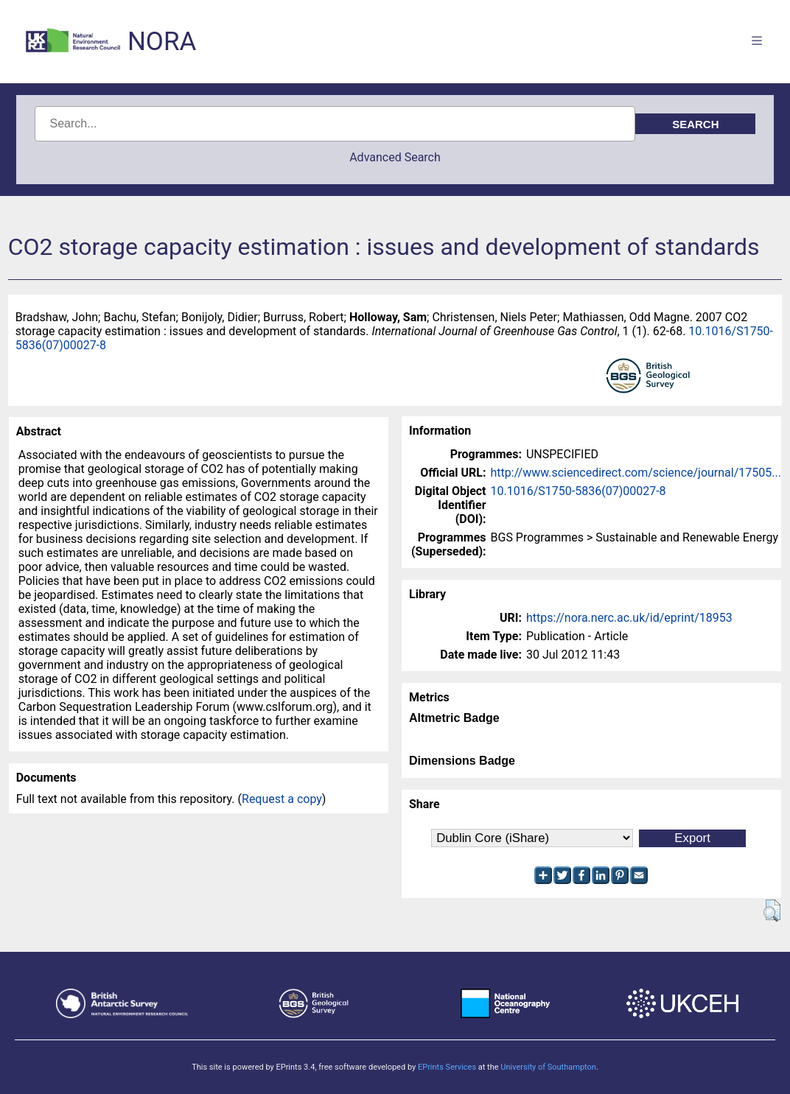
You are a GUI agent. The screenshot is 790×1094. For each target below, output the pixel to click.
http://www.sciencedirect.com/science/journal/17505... (636, 473)
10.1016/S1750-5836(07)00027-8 (578, 491)
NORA (161, 42)
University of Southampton (548, 1067)
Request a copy (282, 799)
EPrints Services (447, 1067)
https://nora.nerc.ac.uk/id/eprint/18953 (629, 618)
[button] (771, 911)
